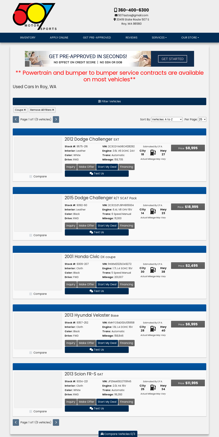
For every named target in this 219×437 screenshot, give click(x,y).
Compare (40, 176)
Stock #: (70, 146)
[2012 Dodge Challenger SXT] (38, 155)
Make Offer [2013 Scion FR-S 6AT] (86, 402)
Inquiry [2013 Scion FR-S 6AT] (70, 402)
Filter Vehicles (109, 101)
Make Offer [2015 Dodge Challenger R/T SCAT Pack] (86, 226)
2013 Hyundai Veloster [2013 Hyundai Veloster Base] (92, 315)
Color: (69, 155)
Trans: (106, 155)
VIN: (104, 146)
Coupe (20, 110)
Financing (126, 167)
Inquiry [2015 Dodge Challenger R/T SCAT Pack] (70, 226)
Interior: (70, 151)
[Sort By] (166, 119)
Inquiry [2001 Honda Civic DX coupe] (70, 284)
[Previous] (16, 119)
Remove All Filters (42, 110)
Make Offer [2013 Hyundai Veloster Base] (86, 343)
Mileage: (108, 159)
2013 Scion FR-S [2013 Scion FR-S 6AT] (84, 374)
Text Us (100, 173)
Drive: (69, 159)
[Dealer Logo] (34, 16)
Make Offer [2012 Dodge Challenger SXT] (86, 167)
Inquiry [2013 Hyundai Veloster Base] (70, 343)
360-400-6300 (133, 10)
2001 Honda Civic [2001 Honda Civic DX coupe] (90, 256)
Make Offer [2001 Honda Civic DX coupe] (86, 284)
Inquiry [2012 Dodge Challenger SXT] (70, 167)
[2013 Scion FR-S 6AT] (38, 389)
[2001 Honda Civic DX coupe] (38, 272)
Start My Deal (107, 167)
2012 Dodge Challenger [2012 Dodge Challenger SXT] (92, 139)
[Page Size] (202, 119)
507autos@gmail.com (133, 15)
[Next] (56, 119)
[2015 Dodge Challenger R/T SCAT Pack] (38, 213)
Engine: (107, 151)
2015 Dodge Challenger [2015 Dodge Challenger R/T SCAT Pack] (101, 198)
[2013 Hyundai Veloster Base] (38, 331)
